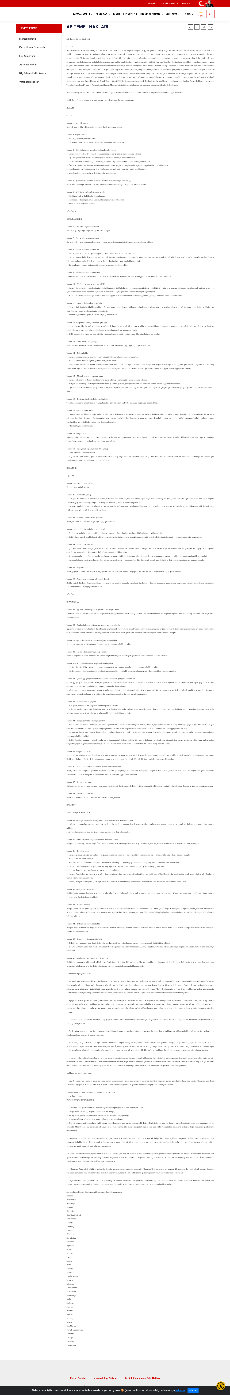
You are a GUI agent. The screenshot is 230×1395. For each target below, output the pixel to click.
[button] (203, 27)
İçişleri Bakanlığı (168, 3)
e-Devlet (151, 3)
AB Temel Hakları (28, 64)
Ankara (184, 3)
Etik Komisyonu (27, 56)
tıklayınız (180, 1390)
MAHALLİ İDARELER (125, 14)
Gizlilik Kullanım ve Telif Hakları (142, 1378)
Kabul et (193, 1390)
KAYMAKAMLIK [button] (81, 14)
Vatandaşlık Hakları (29, 81)
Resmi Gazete (78, 1378)
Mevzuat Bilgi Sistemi (105, 1378)
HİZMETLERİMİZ (28, 28)
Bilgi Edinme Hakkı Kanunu (32, 73)
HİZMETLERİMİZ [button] (150, 14)
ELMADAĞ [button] (102, 14)
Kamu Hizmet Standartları (32, 47)
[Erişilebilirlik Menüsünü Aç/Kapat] (220, 1385)
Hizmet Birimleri (27, 38)
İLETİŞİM (188, 14)
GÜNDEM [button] (171, 14)
